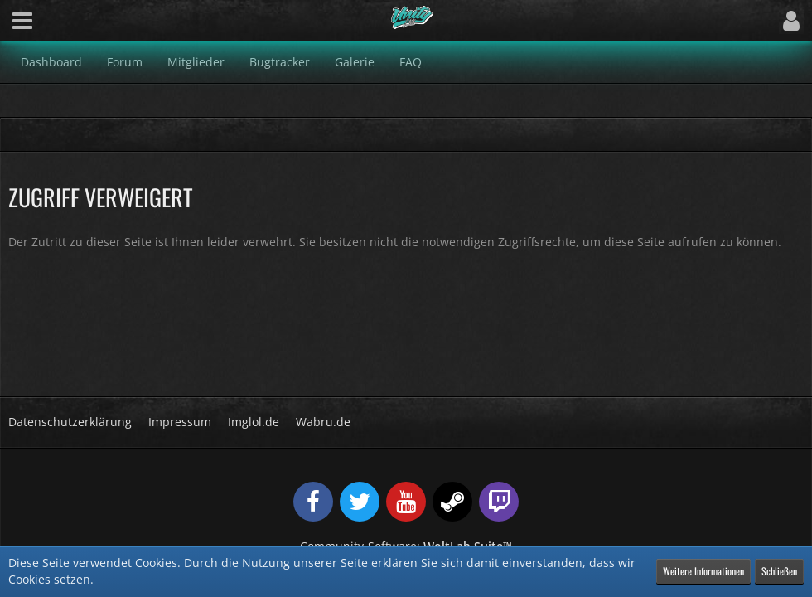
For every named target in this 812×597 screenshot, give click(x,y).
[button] (22, 20)
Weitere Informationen (703, 571)
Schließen (779, 571)
